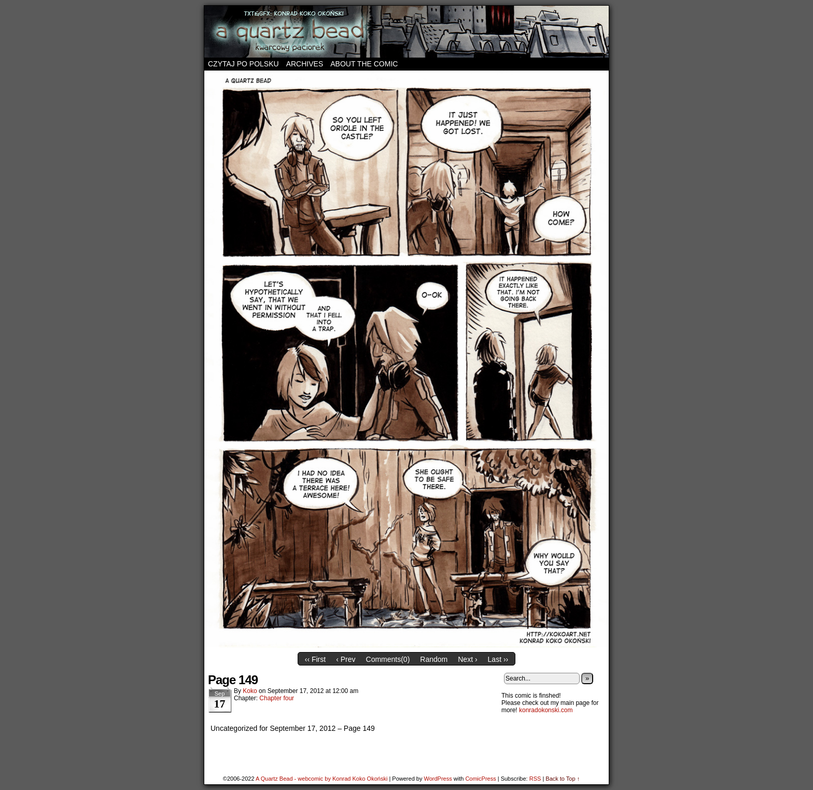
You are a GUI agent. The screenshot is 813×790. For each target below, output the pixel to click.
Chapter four (276, 698)
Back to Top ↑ (562, 778)
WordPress (438, 778)
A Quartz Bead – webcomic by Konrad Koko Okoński (406, 32)
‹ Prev (345, 659)
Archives (305, 64)
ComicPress (480, 778)
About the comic (364, 64)
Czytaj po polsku (243, 64)
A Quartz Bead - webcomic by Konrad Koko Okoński (321, 778)
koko (250, 691)
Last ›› (498, 659)
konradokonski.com (545, 710)
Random (433, 659)
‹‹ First (315, 659)
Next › (467, 659)
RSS (535, 778)
